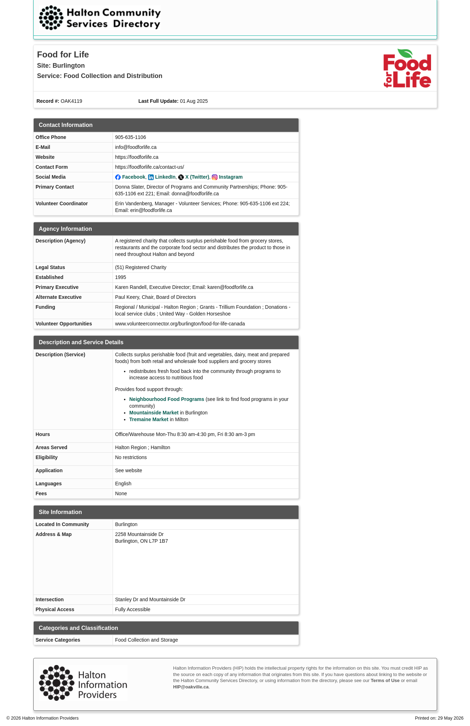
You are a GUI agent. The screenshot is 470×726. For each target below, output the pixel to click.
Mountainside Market (154, 412)
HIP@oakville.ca (191, 686)
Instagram (231, 177)
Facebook (133, 177)
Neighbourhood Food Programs (166, 399)
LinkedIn (165, 177)
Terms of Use (385, 680)
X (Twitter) (197, 177)
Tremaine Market (149, 419)
